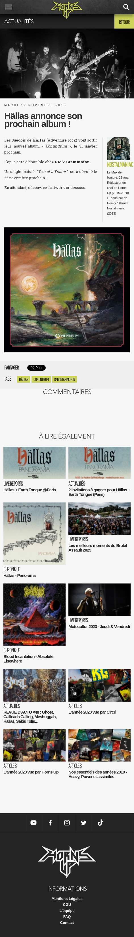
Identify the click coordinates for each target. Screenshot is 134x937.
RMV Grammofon (64, 379)
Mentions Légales (66, 898)
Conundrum (41, 379)
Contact (67, 922)
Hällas (23, 379)
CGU (67, 904)
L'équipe (67, 910)
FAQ (67, 916)
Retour (124, 22)
